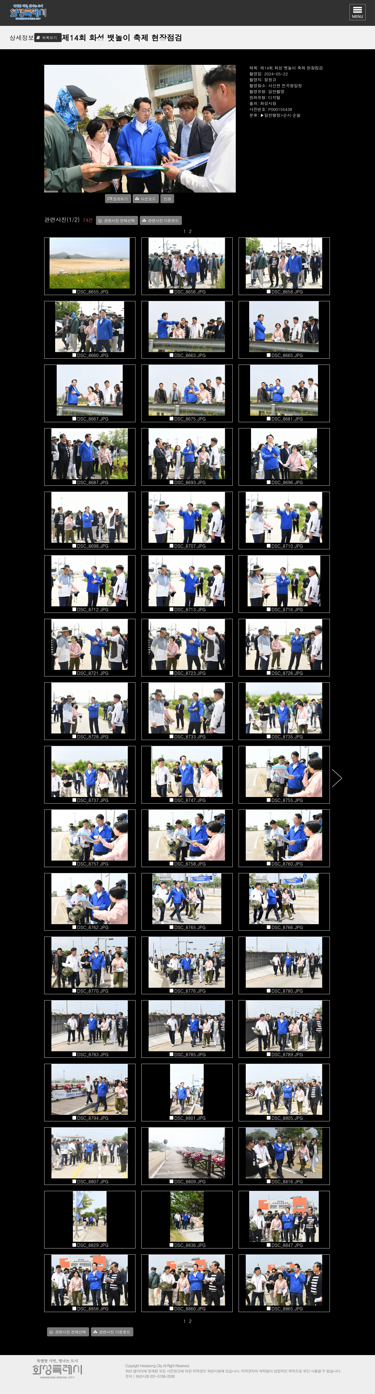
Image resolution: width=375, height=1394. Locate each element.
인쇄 (167, 198)
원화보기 (120, 198)
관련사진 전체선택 (119, 220)
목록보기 (49, 37)
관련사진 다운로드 (163, 220)
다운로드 (148, 198)
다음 (337, 778)
